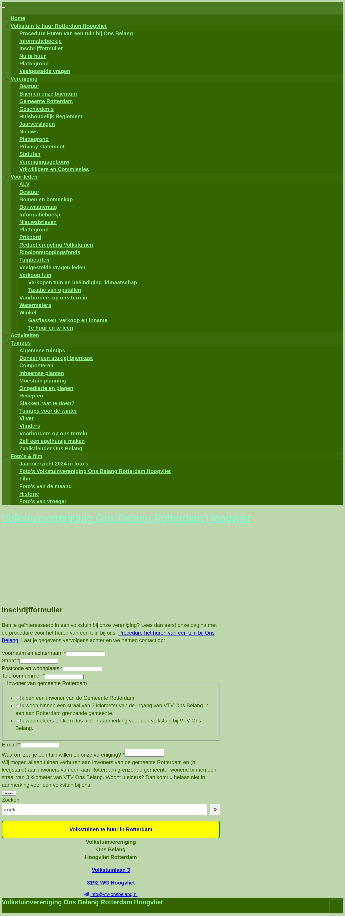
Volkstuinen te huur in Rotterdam (111, 831)
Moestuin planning (42, 381)
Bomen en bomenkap (46, 199)
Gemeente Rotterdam (46, 101)
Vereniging (24, 79)
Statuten (29, 154)
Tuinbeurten (34, 260)
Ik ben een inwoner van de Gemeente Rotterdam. (78, 698)
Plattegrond (34, 63)
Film (24, 479)
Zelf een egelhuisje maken (52, 441)
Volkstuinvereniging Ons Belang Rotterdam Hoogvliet (82, 903)
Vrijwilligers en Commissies (54, 169)
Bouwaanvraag (38, 207)
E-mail (11, 745)
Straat (10, 660)
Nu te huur (32, 56)
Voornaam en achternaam (34, 653)
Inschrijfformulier (41, 48)
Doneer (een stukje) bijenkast (56, 358)
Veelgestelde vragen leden (52, 267)
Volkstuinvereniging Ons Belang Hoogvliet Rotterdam (111, 850)
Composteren (36, 365)
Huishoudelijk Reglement (51, 116)
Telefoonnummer (23, 676)
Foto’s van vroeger (42, 501)
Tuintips (21, 343)
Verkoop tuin (35, 275)
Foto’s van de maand (45, 486)
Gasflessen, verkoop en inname (67, 320)
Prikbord (30, 237)
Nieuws (28, 132)
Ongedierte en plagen (46, 388)
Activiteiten (25, 335)
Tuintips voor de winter (48, 411)
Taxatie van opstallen (54, 290)
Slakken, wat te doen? (47, 403)
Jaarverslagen (37, 124)
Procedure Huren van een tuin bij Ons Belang (76, 33)
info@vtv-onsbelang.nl (114, 895)
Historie (29, 494)
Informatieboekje (40, 41)
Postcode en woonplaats (32, 668)
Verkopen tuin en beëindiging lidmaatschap (82, 282)
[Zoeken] (215, 811)
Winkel (27, 313)
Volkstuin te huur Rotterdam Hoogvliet (59, 26)
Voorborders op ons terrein (53, 298)
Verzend (9, 794)
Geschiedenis (36, 109)
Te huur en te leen (50, 328)
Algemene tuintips (42, 350)
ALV (24, 184)
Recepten (31, 396)
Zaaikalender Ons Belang (51, 448)
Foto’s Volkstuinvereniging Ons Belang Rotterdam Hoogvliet (95, 471)
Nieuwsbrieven (38, 222)
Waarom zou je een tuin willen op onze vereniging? (63, 756)
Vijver (26, 418)
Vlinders (29, 426)
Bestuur (29, 86)
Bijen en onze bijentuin (48, 94)
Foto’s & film (26, 456)
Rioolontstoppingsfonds (49, 252)
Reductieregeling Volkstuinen (56, 245)
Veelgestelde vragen (44, 71)
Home (18, 18)
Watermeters (35, 305)
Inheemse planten (41, 373)
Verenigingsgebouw (44, 162)
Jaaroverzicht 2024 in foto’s (53, 464)
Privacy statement (41, 147)
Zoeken (10, 801)
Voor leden (24, 177)
